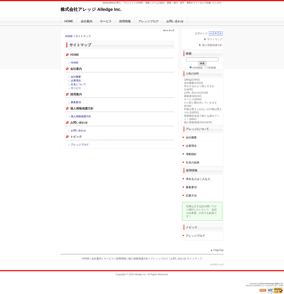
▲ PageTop (217, 250)
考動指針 (191, 154)
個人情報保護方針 (81, 108)
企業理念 (76, 80)
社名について (78, 84)
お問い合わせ (175, 21)
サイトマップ (194, 258)
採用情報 (125, 21)
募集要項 (76, 102)
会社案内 (86, 21)
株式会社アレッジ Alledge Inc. (91, 9)
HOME (68, 21)
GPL (276, 286)
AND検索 (196, 67)
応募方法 (191, 195)
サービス (106, 21)
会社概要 (76, 76)
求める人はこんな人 (198, 178)
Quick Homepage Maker (270, 284)
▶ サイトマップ (213, 39)
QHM (281, 286)
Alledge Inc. (140, 274)
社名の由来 (192, 162)
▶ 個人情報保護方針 (210, 45)
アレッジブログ (148, 21)
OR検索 (210, 67)
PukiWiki (257, 286)
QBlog (192, 79)
